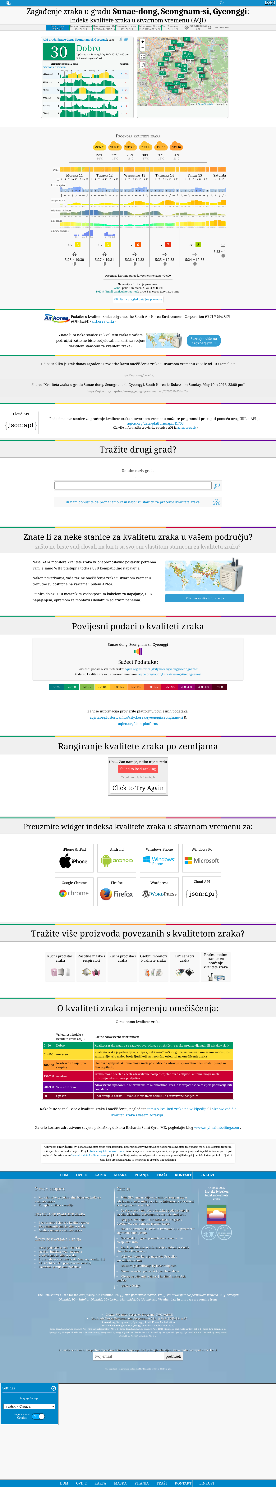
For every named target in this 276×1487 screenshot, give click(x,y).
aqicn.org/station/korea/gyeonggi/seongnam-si (169, 674)
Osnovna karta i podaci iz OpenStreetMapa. (150, 1432)
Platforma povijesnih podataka (60, 1428)
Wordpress (159, 945)
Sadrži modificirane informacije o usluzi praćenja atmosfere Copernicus (153, 1410)
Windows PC (202, 911)
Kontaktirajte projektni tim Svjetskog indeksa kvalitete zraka (67, 1360)
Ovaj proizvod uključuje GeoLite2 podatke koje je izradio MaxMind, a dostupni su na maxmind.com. (153, 1373)
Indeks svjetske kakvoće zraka (108, 1312)
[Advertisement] (138, 760)
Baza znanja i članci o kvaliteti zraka (64, 1383)
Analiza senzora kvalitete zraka (60, 1391)
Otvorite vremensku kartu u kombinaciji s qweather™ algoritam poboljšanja (155, 1392)
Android (116, 911)
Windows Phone (159, 911)
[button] (175, 93)
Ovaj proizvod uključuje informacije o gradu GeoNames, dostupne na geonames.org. (149, 1382)
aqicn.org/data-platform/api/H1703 (155, 423)
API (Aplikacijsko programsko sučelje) (65, 1424)
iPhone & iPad (74, 911)
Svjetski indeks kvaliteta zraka (89, 1316)
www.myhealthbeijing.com (216, 1288)
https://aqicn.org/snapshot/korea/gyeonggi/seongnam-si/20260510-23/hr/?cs (138, 391)
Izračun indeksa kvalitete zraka (60, 1412)
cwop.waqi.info (127, 1403)
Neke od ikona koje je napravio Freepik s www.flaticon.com (147, 1419)
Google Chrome (74, 945)
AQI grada (75, 39)
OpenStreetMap (206, 104)
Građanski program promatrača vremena (149, 1399)
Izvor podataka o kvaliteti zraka (60, 1409)
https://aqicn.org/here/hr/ (138, 375)
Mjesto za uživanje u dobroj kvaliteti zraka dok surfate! (151, 1439)
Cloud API (202, 944)
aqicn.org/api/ (186, 427)
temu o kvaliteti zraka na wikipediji (176, 1270)
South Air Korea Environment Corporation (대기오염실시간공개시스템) (139, 1479)
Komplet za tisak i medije (56, 1366)
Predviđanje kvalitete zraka (57, 1416)
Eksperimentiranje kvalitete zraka (62, 1387)
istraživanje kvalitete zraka (59, 1375)
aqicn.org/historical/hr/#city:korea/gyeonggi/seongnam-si (136, 717)
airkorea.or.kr (102, 321)
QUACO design (130, 1446)
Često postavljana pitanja (57, 1400)
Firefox (116, 945)
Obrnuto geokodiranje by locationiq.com (148, 1427)
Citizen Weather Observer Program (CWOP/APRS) (139, 1475)
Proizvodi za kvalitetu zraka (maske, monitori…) (72, 1420)
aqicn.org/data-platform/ (138, 723)
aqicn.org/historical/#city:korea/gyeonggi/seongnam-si (161, 669)
